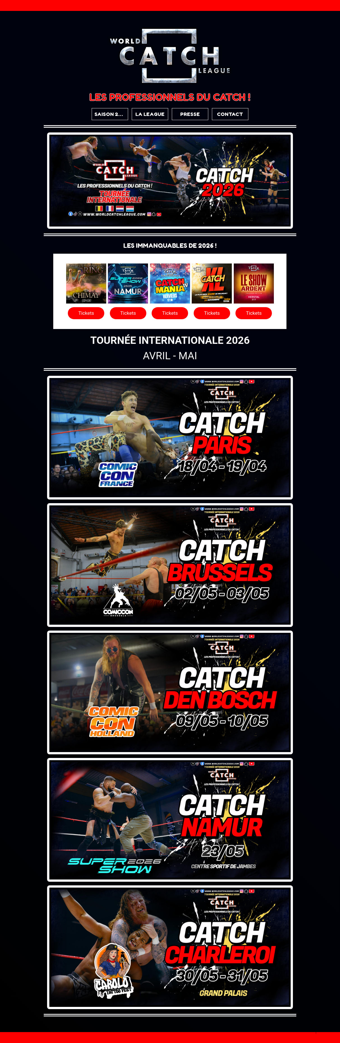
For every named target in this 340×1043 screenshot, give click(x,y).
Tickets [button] (86, 313)
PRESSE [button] (190, 114)
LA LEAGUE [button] (150, 114)
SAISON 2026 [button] (111, 114)
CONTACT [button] (230, 114)
